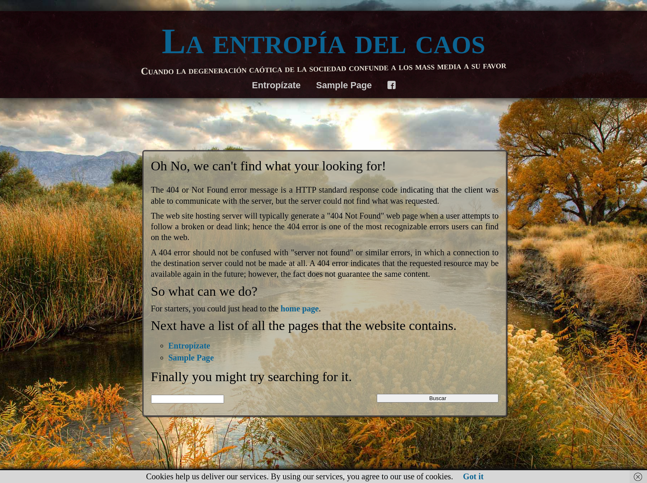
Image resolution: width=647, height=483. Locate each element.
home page (300, 308)
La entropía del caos (323, 41)
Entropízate (276, 85)
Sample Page (344, 85)
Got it (473, 476)
